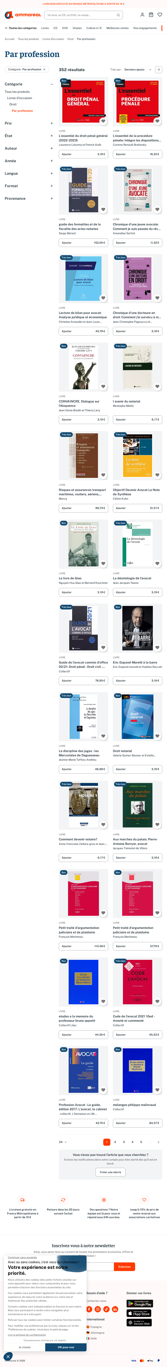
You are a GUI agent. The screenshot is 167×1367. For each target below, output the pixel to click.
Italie (91, 1338)
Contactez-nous (96, 1300)
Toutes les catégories (21, 28)
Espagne (94, 1326)
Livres (45, 28)
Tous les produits (28, 39)
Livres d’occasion (53, 39)
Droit (70, 39)
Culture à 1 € (94, 28)
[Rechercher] (83, 15)
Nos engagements (145, 28)
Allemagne (95, 1332)
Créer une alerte (110, 1172)
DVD (65, 28)
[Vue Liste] (158, 69)
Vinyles (77, 28)
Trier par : (116, 69)
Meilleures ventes (117, 28)
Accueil (9, 39)
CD (55, 28)
